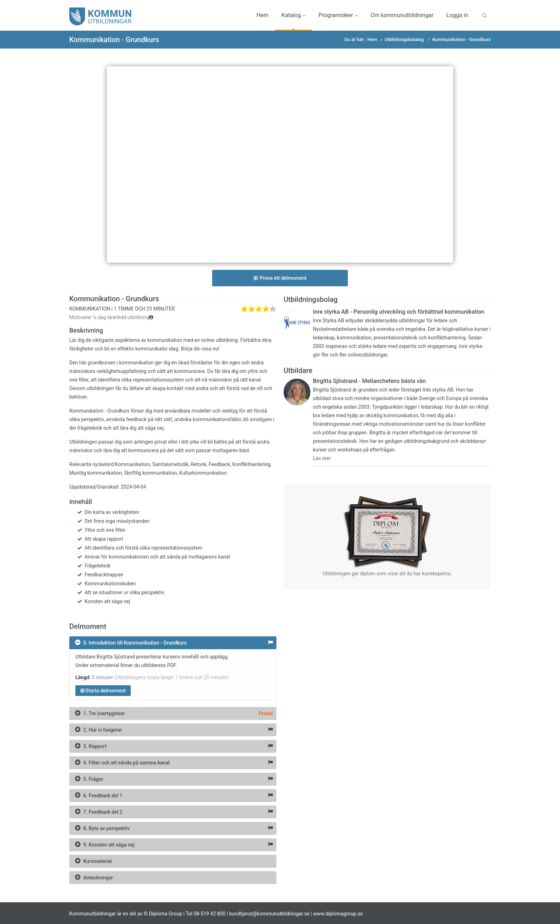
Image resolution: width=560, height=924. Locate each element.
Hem (262, 15)
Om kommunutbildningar (401, 15)
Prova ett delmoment (280, 278)
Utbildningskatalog (405, 39)
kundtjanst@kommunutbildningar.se (269, 914)
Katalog (293, 15)
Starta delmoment (103, 690)
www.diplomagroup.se (338, 914)
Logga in (457, 15)
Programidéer (338, 15)
